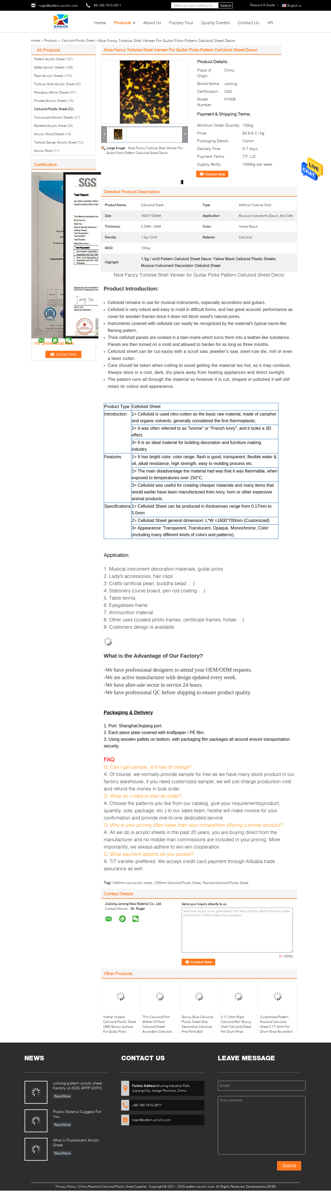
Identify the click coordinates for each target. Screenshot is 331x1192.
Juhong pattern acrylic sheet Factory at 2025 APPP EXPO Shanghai (77, 1086)
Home (100, 22)
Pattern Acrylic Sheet (49, 59)
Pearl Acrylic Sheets (48, 76)
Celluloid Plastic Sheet (78, 40)
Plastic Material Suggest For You (77, 1114)
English (294, 5)
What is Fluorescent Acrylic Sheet (76, 1142)
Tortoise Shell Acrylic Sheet (54, 84)
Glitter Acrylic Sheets (49, 67)
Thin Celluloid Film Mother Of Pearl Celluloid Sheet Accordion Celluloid (157, 1024)
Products (122, 22)
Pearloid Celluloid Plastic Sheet (225, 883)
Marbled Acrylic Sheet (50, 126)
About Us (152, 22)
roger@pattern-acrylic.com (58, 5)
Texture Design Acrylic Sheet (55, 142)
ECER (271, 1186)
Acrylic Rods (43, 151)
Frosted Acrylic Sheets (50, 101)
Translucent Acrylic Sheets (53, 117)
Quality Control (215, 22)
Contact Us (248, 22)
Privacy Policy (66, 1186)
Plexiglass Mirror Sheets (51, 92)
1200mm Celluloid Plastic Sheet (177, 883)
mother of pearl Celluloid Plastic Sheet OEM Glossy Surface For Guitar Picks (119, 1024)
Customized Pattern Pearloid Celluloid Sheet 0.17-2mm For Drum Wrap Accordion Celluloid (276, 1026)
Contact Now (215, 174)
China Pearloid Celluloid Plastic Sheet (106, 1186)
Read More (62, 1096)
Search (225, 5)
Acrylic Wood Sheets (49, 134)
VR (270, 22)
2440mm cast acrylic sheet (132, 883)
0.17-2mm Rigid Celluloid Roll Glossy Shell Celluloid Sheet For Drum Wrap (236, 1024)
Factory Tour (181, 22)
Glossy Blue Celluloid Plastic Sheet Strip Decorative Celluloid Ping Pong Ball (197, 1024)
